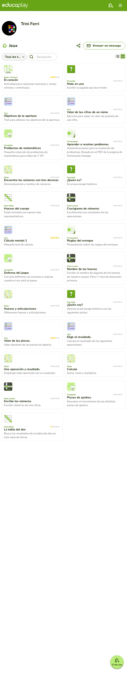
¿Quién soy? (75, 304)
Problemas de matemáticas (22, 148)
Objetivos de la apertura (20, 116)
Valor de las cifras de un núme (87, 112)
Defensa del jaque (16, 272)
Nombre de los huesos (82, 269)
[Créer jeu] (117, 662)
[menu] (120, 5)
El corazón (11, 80)
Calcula (72, 369)
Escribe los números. (18, 401)
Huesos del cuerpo (16, 208)
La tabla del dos (15, 429)
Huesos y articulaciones (20, 308)
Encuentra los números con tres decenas (31, 180)
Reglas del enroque (80, 240)
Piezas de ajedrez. (79, 397)
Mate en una (75, 84)
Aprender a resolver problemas (88, 144)
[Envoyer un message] (104, 45)
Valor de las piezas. (17, 340)
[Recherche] (42, 57)
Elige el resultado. (79, 337)
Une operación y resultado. (22, 369)
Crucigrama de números (83, 208)
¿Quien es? (74, 180)
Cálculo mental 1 (15, 240)
